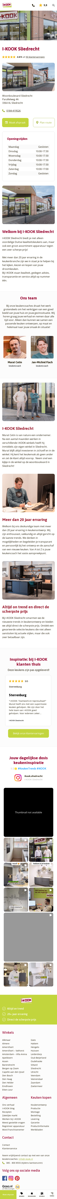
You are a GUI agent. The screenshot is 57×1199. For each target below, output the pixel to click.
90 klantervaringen (35, 57)
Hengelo (35, 1047)
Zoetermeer (36, 1086)
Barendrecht (8, 1064)
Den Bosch (7, 1075)
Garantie (35, 1122)
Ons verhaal (8, 1104)
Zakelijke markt (9, 1115)
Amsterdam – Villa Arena (14, 1054)
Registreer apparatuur (13, 1126)
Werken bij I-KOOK (11, 1119)
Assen (5, 1061)
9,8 (43, 5)
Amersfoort (7, 1047)
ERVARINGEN (32, 1194)
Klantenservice (9, 1148)
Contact (6, 1144)
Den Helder (8, 1082)
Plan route (44, 122)
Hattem (34, 1043)
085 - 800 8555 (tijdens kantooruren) (24, 1162)
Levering (35, 1119)
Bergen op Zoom (10, 1068)
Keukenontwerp (39, 1104)
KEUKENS (21, 1194)
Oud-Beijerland (38, 1057)
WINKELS (42, 1194)
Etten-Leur (7, 1089)
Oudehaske (36, 1061)
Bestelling (36, 1115)
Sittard (34, 1064)
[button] (28, 812)
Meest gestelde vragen (13, 1122)
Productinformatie (40, 1126)
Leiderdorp (36, 1054)
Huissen (35, 1050)
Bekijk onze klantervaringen (28, 733)
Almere (5, 1043)
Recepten (7, 1111)
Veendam (35, 1075)
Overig (52, 1194)
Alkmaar (6, 1040)
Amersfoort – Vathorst (13, 1050)
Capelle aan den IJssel (13, 1072)
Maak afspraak (8, 1195)
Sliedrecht (36, 1068)
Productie (35, 1108)
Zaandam (35, 1082)
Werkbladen (37, 1129)
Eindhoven (7, 1086)
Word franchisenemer (13, 1129)
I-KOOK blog (8, 1108)
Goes (33, 1040)
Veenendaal (37, 1079)
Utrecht (34, 1072)
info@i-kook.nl (26, 1159)
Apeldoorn (7, 1057)
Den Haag (7, 1079)
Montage (35, 1111)
